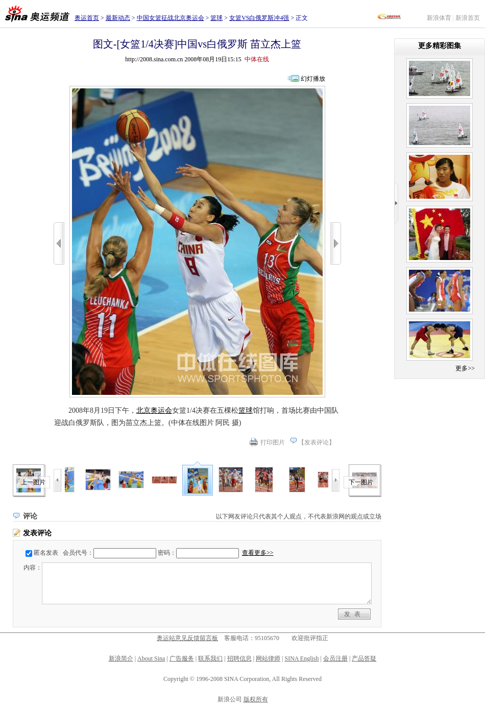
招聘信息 (239, 658)
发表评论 (316, 442)
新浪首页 (467, 17)
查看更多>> (258, 552)
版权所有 (256, 699)
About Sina (151, 658)
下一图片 (361, 482)
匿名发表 (46, 552)
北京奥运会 (154, 410)
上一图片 (33, 482)
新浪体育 (439, 17)
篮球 (216, 17)
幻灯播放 (313, 78)
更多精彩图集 (439, 46)
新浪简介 (121, 658)
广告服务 (181, 658)
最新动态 (118, 17)
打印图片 (272, 442)
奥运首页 (87, 17)
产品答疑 (364, 658)
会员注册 (335, 658)
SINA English (301, 658)
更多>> (465, 368)
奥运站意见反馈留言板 (187, 638)
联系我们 (210, 658)
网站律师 (268, 658)
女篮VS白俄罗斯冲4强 (259, 17)
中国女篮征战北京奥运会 (170, 17)
